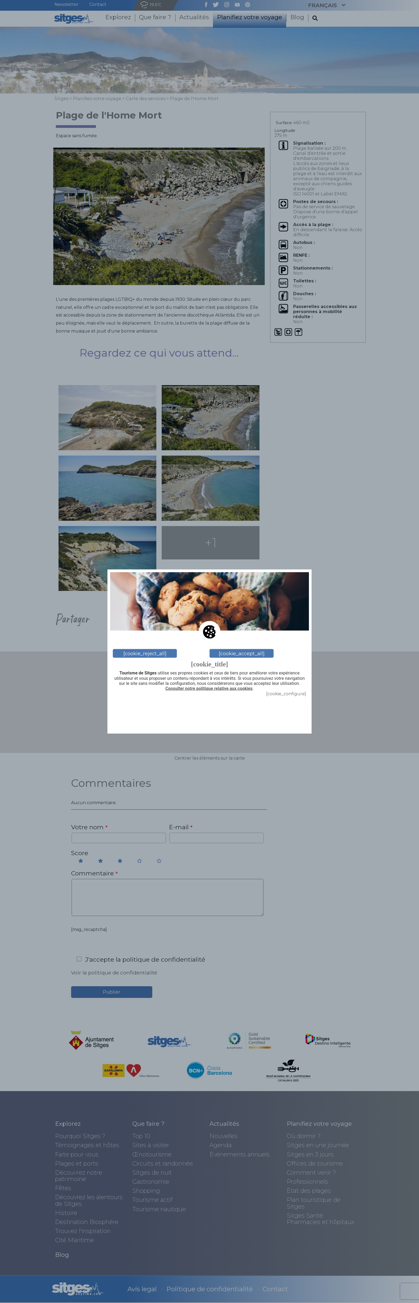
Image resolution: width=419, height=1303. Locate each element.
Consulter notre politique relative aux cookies (209, 688)
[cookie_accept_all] (242, 653)
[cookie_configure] (286, 693)
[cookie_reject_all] (144, 653)
